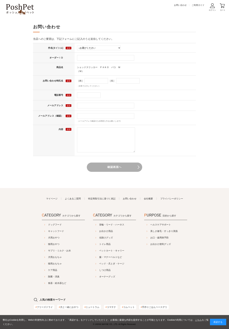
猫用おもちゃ (47, 263)
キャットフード (48, 231)
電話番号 (58, 95)
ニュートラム (92, 307)
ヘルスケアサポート (168, 224)
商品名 (59, 67)
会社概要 (148, 198)
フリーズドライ (44, 307)
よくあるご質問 (73, 198)
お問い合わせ (180, 5)
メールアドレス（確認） (50, 115)
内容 (61, 129)
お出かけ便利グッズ (168, 244)
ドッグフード (47, 224)
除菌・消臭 (45, 276)
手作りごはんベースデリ (154, 307)
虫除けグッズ (106, 237)
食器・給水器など (49, 283)
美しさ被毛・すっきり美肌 (172, 231)
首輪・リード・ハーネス (111, 224)
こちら (198, 320)
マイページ (51, 198)
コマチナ (111, 307)
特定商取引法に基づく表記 (101, 198)
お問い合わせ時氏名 (53, 80)
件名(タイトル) (55, 48)
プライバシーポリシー (171, 198)
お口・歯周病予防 (167, 237)
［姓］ (80, 80)
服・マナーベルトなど (110, 257)
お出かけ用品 (106, 231)
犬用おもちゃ (47, 257)
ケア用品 (44, 270)
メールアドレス (55, 105)
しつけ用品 (105, 270)
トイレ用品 (105, 244)
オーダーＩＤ (56, 57)
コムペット (128, 307)
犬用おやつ (45, 237)
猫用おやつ (45, 244)
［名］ (112, 80)
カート (222, 10)
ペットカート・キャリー (111, 250)
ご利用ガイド (198, 5)
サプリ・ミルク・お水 (51, 250)
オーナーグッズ (107, 276)
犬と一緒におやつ (68, 307)
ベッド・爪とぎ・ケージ (111, 263)
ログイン (212, 10)
